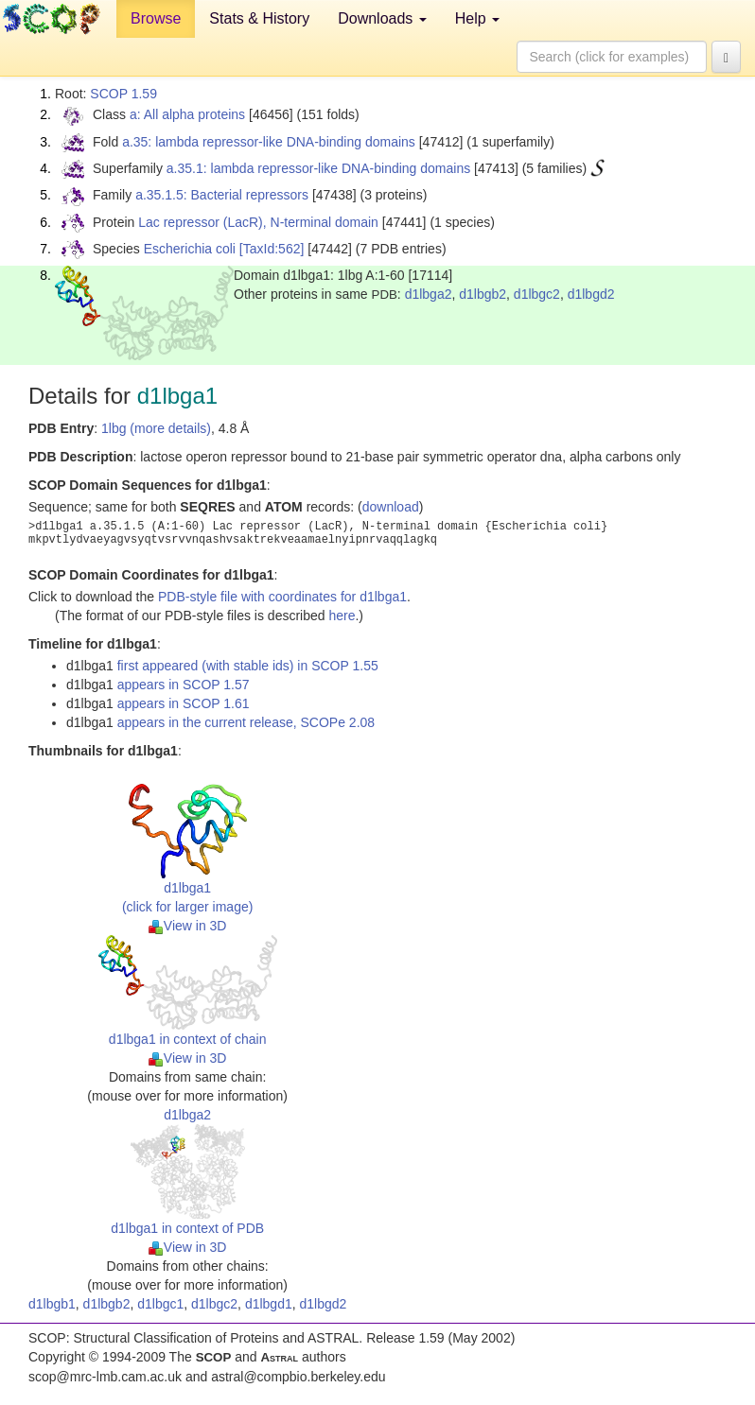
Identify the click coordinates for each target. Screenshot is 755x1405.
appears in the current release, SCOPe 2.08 (246, 722)
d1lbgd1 (268, 1303)
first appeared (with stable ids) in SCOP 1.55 (247, 665)
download (390, 506)
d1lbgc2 (537, 294)
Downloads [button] (382, 18)
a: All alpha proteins (187, 114)
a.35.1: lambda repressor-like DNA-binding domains (318, 168)
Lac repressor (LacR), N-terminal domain (258, 222)
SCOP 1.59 (123, 93)
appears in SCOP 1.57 (183, 684)
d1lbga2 (428, 294)
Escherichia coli (190, 248)
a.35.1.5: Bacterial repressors (221, 194)
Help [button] (477, 18)
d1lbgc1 (160, 1303)
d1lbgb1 (52, 1303)
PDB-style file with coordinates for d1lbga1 (282, 596)
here (341, 615)
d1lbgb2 (482, 294)
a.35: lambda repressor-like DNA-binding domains (268, 141)
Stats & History (259, 18)
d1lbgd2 (591, 294)
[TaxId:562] (272, 248)
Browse (156, 18)
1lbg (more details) (156, 428)
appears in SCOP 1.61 (183, 703)
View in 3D (188, 925)
